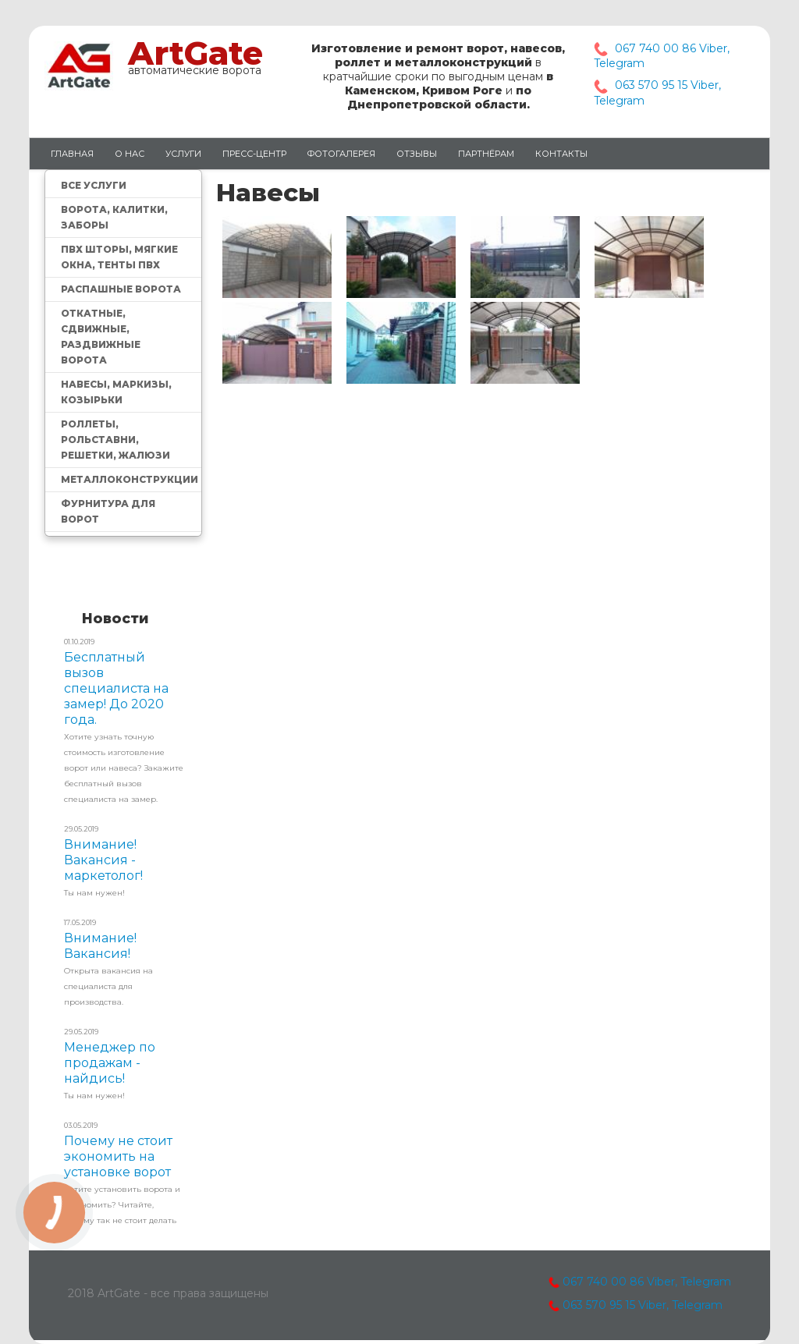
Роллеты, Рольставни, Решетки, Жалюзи (115, 439)
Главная (72, 153)
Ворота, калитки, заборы (114, 217)
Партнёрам (486, 153)
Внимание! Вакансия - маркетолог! (103, 860)
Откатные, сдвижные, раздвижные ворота (100, 336)
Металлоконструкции (129, 479)
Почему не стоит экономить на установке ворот (118, 1156)
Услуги (183, 153)
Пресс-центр (254, 153)
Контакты (561, 153)
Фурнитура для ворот (108, 511)
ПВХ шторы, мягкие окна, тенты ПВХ (119, 257)
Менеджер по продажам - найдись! (109, 1063)
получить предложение (122, 580)
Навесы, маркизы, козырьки (116, 392)
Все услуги (93, 185)
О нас (129, 153)
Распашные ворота (121, 289)
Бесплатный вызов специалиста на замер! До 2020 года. (116, 688)
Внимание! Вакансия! (100, 946)
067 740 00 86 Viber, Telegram (640, 1282)
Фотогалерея (341, 153)
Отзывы (416, 153)
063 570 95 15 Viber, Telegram (643, 1305)
